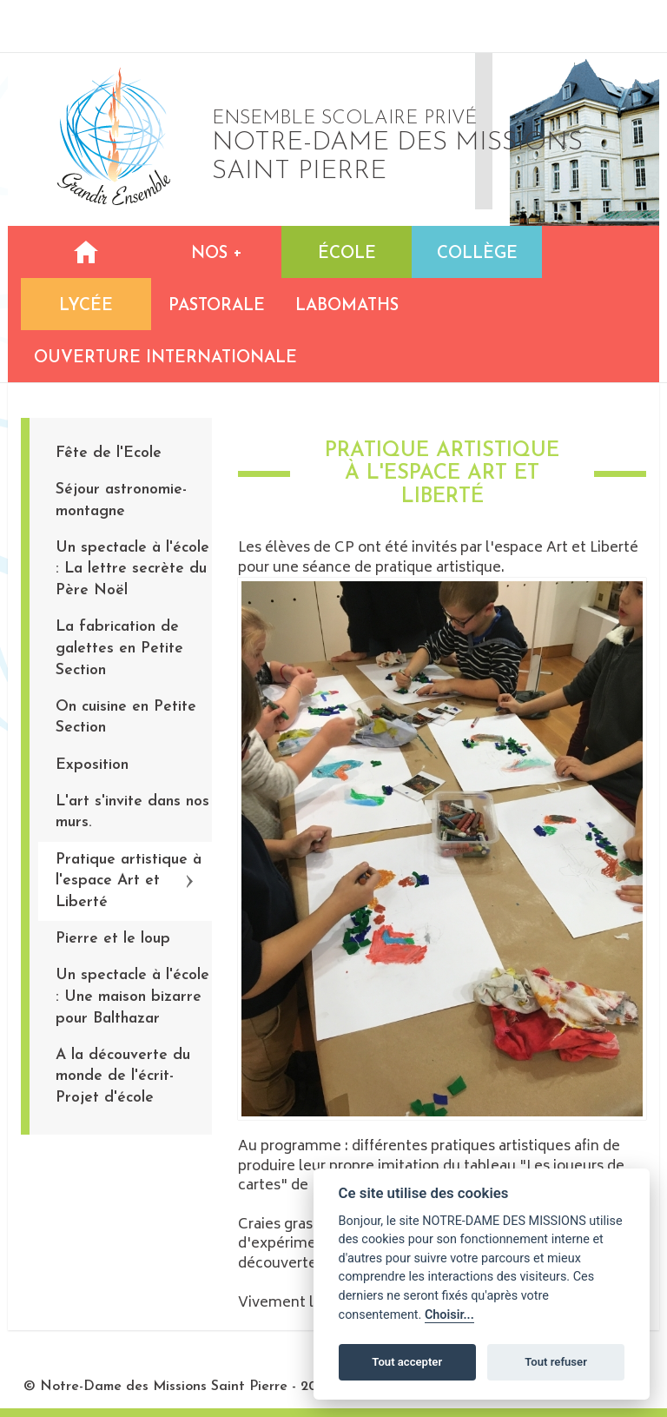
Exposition (92, 765)
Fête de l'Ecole (109, 453)
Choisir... (449, 1315)
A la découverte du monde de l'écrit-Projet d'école (123, 1076)
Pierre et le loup (113, 938)
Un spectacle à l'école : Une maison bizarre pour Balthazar (132, 996)
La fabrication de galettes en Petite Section (119, 648)
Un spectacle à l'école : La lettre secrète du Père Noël (132, 569)
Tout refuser (556, 1361)
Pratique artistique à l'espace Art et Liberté (128, 881)
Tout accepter (407, 1361)
